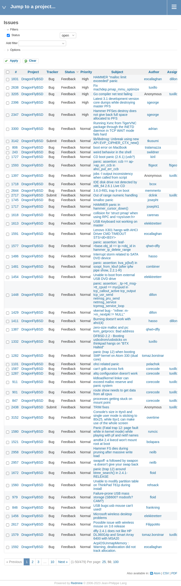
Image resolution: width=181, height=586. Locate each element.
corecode (153, 369)
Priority (86, 72)
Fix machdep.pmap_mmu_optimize (116, 87)
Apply (14, 60)
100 (115, 562)
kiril (153, 157)
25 (104, 562)
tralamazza (153, 147)
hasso (153, 256)
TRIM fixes (101, 407)
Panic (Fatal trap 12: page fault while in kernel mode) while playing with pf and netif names (115, 431)
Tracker (52, 72)
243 (15, 152)
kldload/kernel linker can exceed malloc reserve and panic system (112, 381)
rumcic (153, 431)
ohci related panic (106, 364)
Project (33, 72)
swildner (153, 152)
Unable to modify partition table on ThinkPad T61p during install (116, 485)
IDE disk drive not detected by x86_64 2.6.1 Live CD (115, 184)
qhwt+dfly (153, 246)
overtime (153, 417)
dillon (173, 79)
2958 (15, 452)
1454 (15, 277)
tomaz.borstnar (153, 355)
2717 (15, 195)
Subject (117, 72)
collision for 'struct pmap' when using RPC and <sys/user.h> (115, 215)
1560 (15, 485)
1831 (15, 79)
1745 (15, 200)
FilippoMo (153, 524)
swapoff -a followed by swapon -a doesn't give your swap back (115, 462)
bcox (153, 184)
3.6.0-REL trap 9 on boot (111, 190)
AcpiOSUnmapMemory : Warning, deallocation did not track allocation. (114, 546)
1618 (15, 215)
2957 (15, 462)
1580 (15, 431)
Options (15, 50)
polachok (152, 364)
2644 (15, 190)
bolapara (153, 442)
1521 (15, 442)
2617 (15, 524)
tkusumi (152, 141)
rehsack (153, 485)
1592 (15, 547)
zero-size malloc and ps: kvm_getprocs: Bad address (113, 329)
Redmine (77, 583)
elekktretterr (153, 223)
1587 (15, 369)
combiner (153, 266)
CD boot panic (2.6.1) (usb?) (114, 157)
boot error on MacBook (110, 147)
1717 (15, 206)
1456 (15, 516)
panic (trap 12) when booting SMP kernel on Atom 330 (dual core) (115, 355)
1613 (15, 223)
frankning (153, 507)
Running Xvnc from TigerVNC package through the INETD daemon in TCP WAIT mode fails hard (114, 128)
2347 (15, 114)
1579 (15, 535)
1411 (15, 321)
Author (153, 72)
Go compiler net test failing (112, 94)
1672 (15, 473)
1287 (15, 373)
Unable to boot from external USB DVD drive (114, 277)
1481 (15, 266)
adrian (153, 129)
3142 (15, 141)
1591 (15, 234)
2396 (15, 102)
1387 (15, 329)
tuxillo (153, 87)
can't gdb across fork (108, 369)
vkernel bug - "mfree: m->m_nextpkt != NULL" (110, 312)
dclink (153, 195)
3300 (15, 129)
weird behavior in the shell (112, 152)
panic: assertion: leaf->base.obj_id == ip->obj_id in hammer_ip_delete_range (114, 246)
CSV (166, 573)
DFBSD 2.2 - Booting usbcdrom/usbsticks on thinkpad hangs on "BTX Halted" (111, 341)
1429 (15, 312)
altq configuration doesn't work (115, 373)
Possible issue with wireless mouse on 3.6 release (113, 524)
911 (15, 382)
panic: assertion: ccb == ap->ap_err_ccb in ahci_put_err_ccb (113, 165)
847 (15, 400)
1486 (15, 256)
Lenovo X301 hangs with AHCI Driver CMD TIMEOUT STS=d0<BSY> (115, 233)
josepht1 (153, 206)
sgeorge (153, 102)
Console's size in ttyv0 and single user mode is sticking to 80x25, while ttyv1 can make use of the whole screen (115, 417)
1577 (15, 246)
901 (15, 392)
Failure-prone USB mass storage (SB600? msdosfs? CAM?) (113, 497)
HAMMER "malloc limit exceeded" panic (109, 79)
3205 (15, 94)
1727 (15, 157)
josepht (153, 200)
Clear (32, 60)
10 (52, 562)
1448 (15, 295)
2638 (15, 87)
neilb (153, 452)
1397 (15, 175)
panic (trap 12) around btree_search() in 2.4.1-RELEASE (110, 472)
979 (15, 497)
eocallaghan (153, 79)
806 (15, 147)
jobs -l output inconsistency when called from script (113, 175)
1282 (15, 355)
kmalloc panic (103, 200)
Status (15, 35)
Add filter (12, 43)
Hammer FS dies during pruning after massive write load (112, 452)
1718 (15, 184)
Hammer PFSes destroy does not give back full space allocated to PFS (114, 114)
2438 (15, 407)
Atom (157, 573)
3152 (15, 417)
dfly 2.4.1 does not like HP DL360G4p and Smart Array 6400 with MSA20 (113, 534)
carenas (153, 215)
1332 (15, 341)
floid (153, 473)
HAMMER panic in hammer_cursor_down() (110, 206)
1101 (15, 364)
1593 (15, 165)
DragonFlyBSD (32, 79)
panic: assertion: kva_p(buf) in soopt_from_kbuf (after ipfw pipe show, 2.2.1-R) (115, 266)
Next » (63, 562)
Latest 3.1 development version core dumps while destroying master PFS (116, 102)
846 (15, 507)
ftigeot (152, 165)
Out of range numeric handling (115, 195)
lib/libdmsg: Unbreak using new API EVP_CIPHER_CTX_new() (116, 141)
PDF (174, 573)
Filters (14, 29)
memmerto (153, 190)
